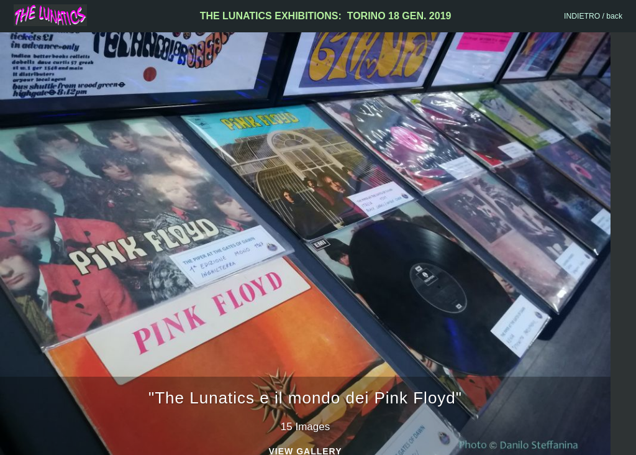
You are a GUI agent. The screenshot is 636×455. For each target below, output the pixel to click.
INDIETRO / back (593, 16)
